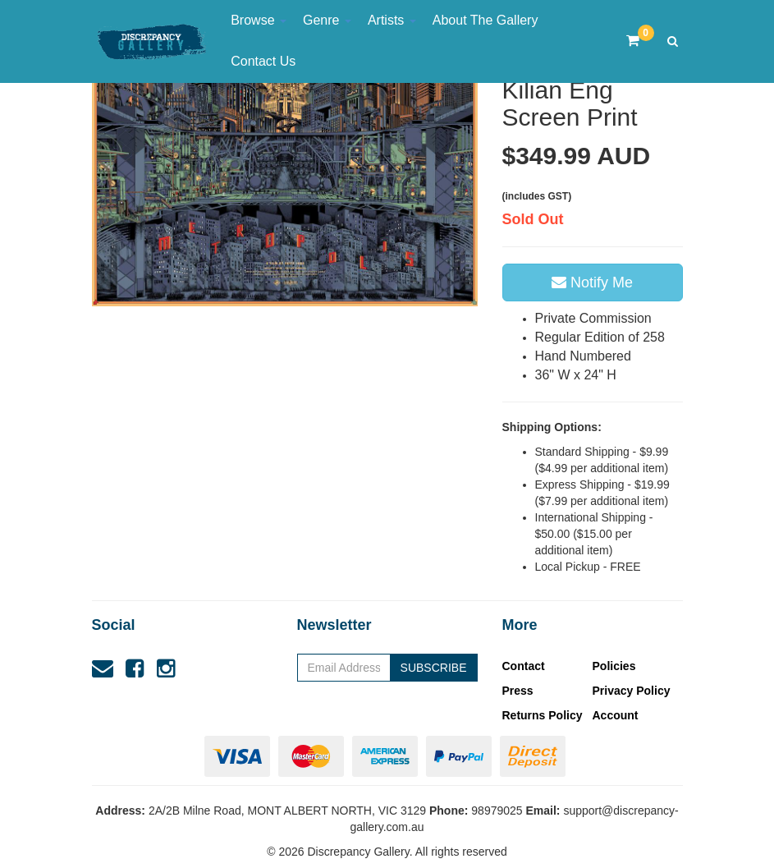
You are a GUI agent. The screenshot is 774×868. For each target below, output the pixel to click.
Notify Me (592, 282)
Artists (392, 20)
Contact (523, 666)
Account (616, 715)
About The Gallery (485, 20)
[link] (135, 668)
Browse (258, 20)
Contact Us (263, 61)
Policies (614, 666)
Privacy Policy (632, 690)
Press (518, 690)
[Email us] (102, 668)
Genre (327, 20)
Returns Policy (542, 715)
